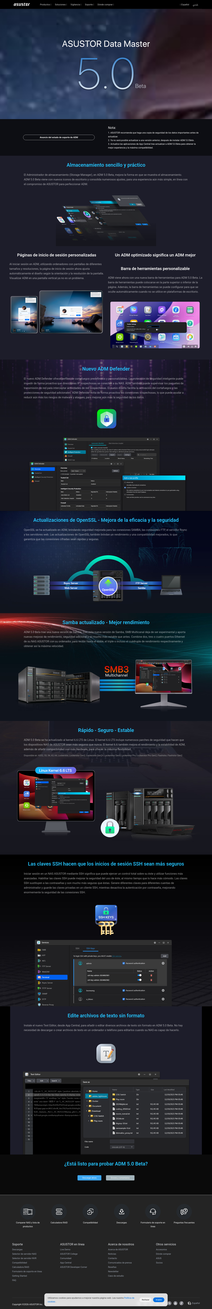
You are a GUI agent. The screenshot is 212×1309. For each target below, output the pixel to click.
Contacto (112, 1258)
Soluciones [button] (61, 4)
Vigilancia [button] (76, 4)
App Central (65, 1262)
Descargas (17, 1249)
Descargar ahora (89, 1178)
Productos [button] (45, 4)
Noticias (112, 1254)
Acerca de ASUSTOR (118, 1249)
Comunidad (65, 1258)
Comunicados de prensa (120, 1262)
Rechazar (145, 1300)
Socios (159, 1262)
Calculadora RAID (20, 1267)
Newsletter (113, 1271)
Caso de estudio (116, 1276)
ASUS (158, 1258)
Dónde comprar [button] (106, 4)
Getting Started (19, 1276)
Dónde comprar (163, 1254)
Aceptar (159, 1300)
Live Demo (65, 1249)
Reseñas (112, 1267)
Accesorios (161, 1249)
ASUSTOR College (69, 1254)
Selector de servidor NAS (24, 1254)
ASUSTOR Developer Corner (73, 1267)
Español (184, 4)
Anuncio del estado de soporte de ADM (59, 137)
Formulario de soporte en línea (27, 1271)
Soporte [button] (89, 4)
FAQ (14, 1280)
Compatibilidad (19, 1262)
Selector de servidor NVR (24, 1258)
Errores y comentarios (120, 1178)
